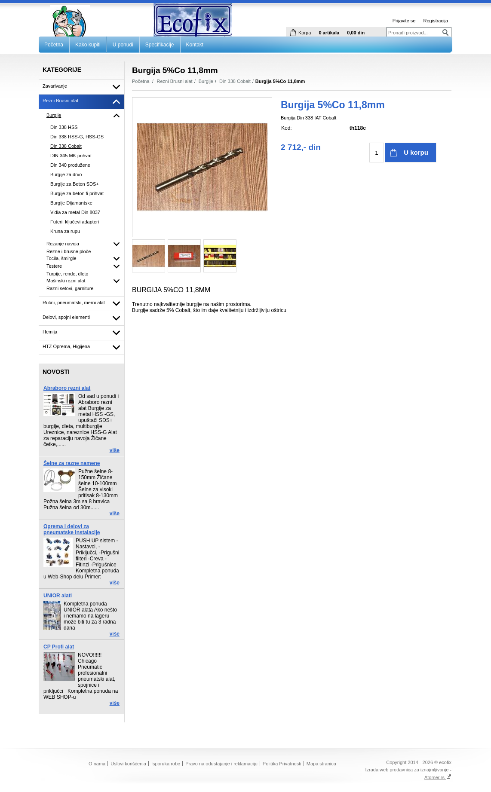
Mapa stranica (321, 763)
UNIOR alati (57, 596)
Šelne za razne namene (71, 463)
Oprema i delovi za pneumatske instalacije (71, 529)
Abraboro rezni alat (66, 388)
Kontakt (195, 45)
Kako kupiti (88, 45)
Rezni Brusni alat (175, 81)
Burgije (206, 81)
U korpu (416, 152)
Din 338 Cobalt (235, 81)
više (115, 450)
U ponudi (123, 45)
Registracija (435, 20)
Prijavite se (404, 20)
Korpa (304, 32)
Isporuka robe (165, 763)
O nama (97, 763)
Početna (53, 45)
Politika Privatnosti (282, 763)
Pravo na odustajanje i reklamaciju (221, 763)
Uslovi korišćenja (128, 763)
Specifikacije (159, 45)
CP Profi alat (58, 647)
